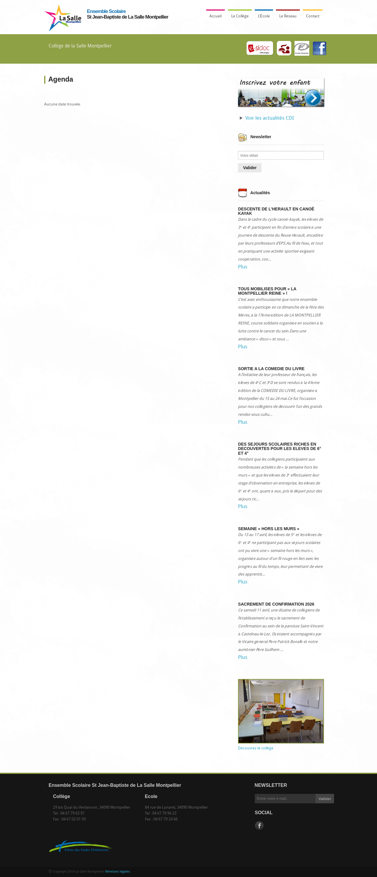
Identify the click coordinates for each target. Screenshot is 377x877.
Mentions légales (117, 871)
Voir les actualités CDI (269, 118)
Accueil (215, 16)
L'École (262, 18)
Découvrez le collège (255, 748)
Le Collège (238, 18)
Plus (242, 267)
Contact (312, 16)
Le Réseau (288, 16)
